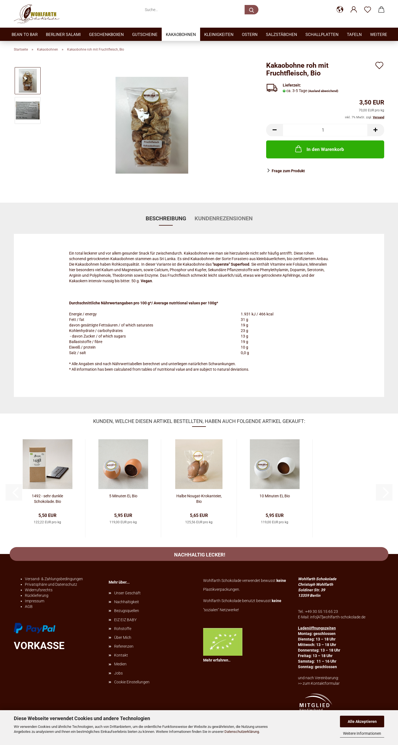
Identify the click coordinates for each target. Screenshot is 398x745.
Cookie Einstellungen (132, 682)
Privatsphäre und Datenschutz (51, 584)
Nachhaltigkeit (126, 602)
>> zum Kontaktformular (319, 683)
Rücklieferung (36, 595)
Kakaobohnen (181, 34)
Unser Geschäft (127, 593)
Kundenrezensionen (224, 218)
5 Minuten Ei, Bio (123, 496)
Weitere (378, 34)
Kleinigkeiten (219, 34)
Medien (120, 664)
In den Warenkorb (319, 148)
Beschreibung (166, 218)
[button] (340, 9)
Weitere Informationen (362, 733)
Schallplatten (322, 34)
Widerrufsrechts (39, 590)
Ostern (250, 34)
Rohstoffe (122, 628)
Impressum (34, 601)
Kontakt (121, 655)
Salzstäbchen (281, 34)
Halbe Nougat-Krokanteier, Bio (199, 498)
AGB (29, 606)
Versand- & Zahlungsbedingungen (54, 579)
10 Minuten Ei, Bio (275, 496)
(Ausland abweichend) (323, 91)
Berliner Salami (63, 34)
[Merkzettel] (368, 9)
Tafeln (354, 34)
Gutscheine (145, 34)
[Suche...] (251, 9)
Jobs (118, 673)
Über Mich (122, 637)
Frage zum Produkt (288, 171)
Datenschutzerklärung (241, 732)
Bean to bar (25, 34)
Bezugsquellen (126, 610)
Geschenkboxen (106, 34)
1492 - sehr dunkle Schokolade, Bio (47, 498)
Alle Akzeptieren (362, 721)
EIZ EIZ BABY (125, 620)
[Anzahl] (325, 130)
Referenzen (123, 646)
